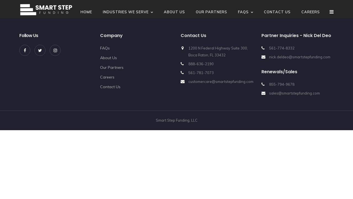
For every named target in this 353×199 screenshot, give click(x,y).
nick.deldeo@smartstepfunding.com (299, 57)
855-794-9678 (282, 84)
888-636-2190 (201, 64)
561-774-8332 (282, 48)
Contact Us (277, 12)
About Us (174, 12)
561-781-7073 (201, 72)
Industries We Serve (126, 12)
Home (86, 12)
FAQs (243, 12)
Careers (310, 12)
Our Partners (211, 12)
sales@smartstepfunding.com (294, 93)
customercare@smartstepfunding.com (220, 81)
